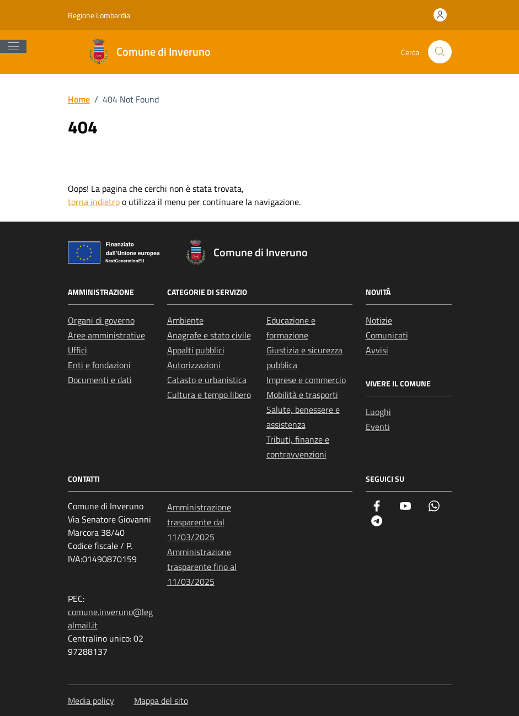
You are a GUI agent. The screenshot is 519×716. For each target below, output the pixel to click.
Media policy (91, 700)
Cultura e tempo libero (209, 394)
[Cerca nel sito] (440, 52)
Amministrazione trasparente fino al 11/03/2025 (202, 566)
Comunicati (387, 335)
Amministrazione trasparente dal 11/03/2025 (199, 521)
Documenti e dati (100, 379)
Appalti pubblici (195, 350)
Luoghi (378, 411)
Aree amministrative (106, 335)
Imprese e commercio (306, 379)
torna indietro (94, 201)
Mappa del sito (161, 700)
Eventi (378, 426)
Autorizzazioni (194, 365)
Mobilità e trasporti (302, 394)
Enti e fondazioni (99, 365)
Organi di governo (101, 320)
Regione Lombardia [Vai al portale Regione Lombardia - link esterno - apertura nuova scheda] (99, 15)
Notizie (379, 320)
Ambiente (185, 320)
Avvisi (377, 350)
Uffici (77, 350)
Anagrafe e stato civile (209, 335)
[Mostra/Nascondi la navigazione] (13, 46)
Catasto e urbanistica (207, 379)
